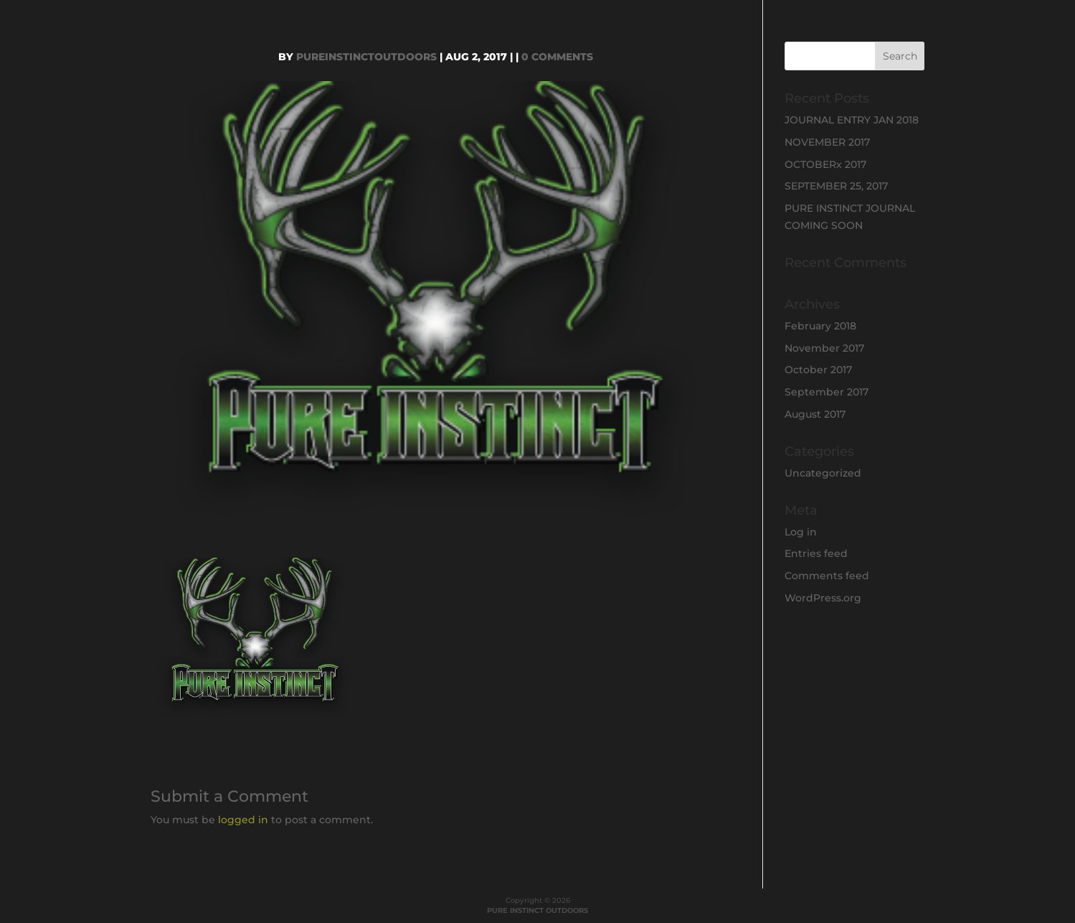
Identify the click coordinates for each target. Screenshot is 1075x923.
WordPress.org (823, 597)
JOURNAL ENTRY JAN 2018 (852, 119)
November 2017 (824, 348)
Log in (801, 531)
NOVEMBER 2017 (827, 142)
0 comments (557, 56)
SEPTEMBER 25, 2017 (836, 185)
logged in (243, 819)
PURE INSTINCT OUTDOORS (537, 910)
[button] (255, 640)
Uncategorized (823, 473)
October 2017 (818, 369)
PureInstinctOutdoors (366, 56)
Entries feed (816, 553)
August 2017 (815, 414)
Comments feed (827, 575)
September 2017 (826, 391)
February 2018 (820, 325)
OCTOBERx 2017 (825, 164)
